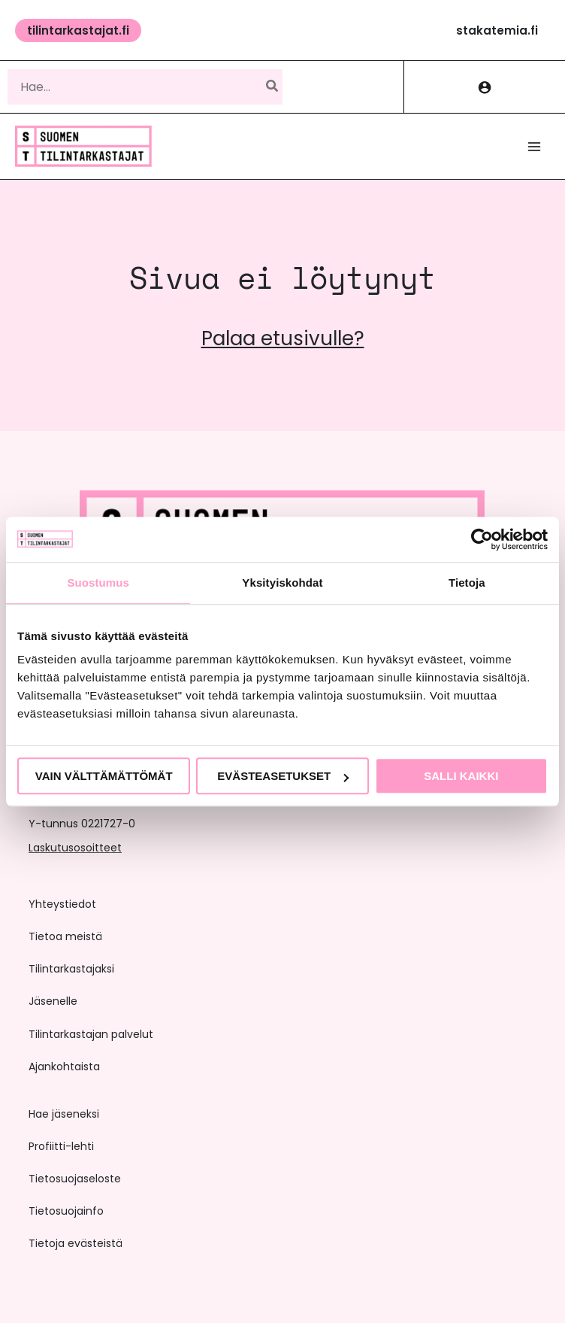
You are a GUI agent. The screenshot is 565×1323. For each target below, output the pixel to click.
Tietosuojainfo (66, 1210)
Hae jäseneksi (64, 1113)
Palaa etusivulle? (282, 338)
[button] (78, 30)
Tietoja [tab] (467, 582)
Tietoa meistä (65, 936)
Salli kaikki (461, 775)
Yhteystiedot (62, 904)
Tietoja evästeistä (75, 1243)
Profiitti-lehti (61, 1146)
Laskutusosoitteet (75, 847)
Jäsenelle (53, 1001)
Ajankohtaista (64, 1066)
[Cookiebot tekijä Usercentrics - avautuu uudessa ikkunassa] (482, 539)
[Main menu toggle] (534, 146)
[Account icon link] (484, 87)
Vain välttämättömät (104, 775)
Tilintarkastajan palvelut (91, 1034)
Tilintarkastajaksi (71, 968)
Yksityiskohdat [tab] (282, 582)
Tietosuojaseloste (75, 1178)
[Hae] (272, 86)
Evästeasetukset (283, 775)
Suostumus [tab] (98, 582)
